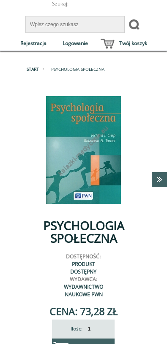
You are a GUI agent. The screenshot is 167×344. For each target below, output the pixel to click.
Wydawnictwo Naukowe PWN (83, 290)
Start (33, 69)
